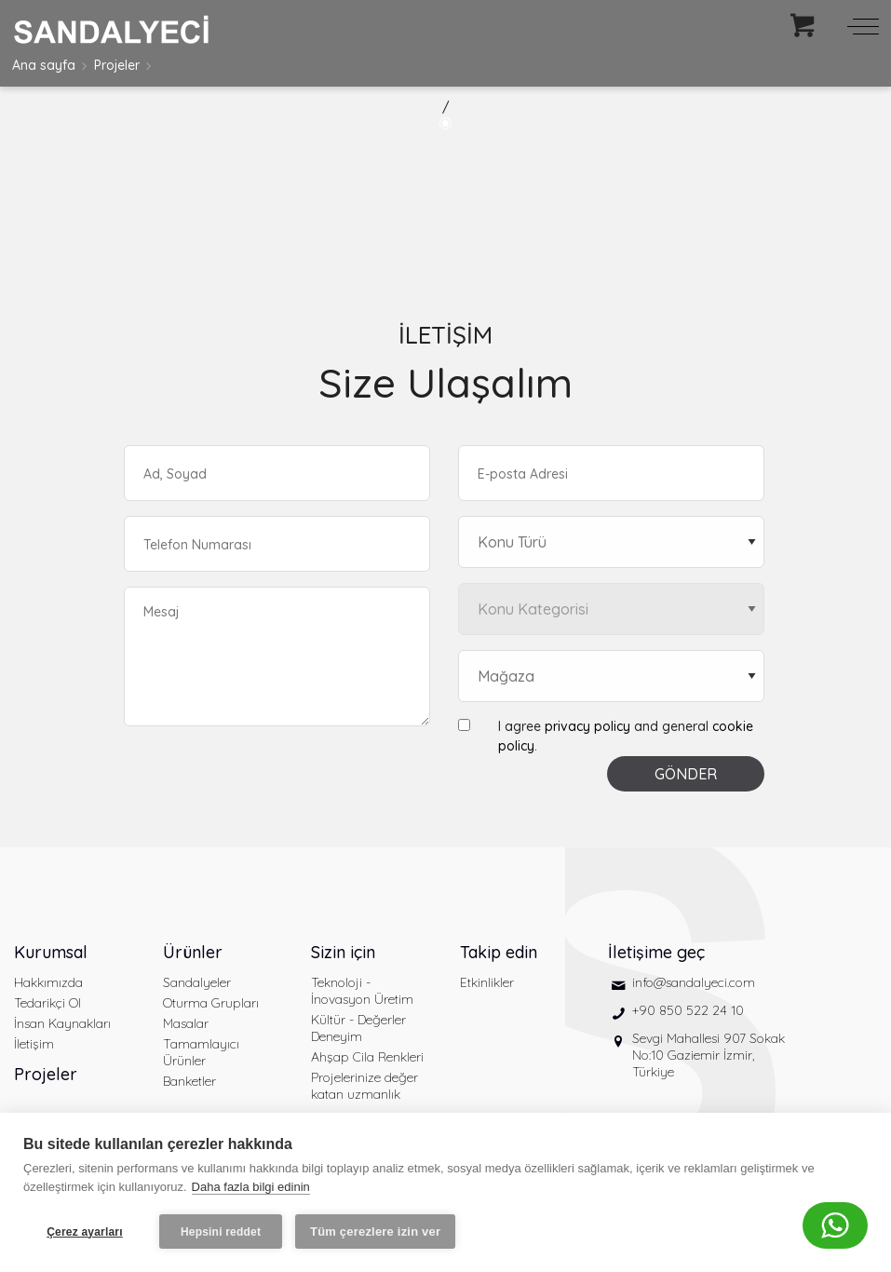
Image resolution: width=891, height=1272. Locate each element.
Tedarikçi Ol (47, 1003)
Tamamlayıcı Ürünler (201, 1052)
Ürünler (193, 952)
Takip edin (498, 952)
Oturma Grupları (211, 1003)
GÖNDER (686, 774)
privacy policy (587, 726)
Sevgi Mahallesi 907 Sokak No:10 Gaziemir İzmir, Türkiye (708, 1055)
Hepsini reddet (221, 1231)
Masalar (186, 1023)
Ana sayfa (43, 65)
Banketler (189, 1081)
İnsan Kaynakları (62, 1023)
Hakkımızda (48, 982)
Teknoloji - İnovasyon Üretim (362, 991)
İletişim (34, 1043)
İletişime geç (656, 952)
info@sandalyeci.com (693, 982)
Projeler (117, 65)
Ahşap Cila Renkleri (367, 1057)
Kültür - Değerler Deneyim (358, 1028)
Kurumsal (51, 952)
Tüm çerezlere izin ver (375, 1231)
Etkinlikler (487, 982)
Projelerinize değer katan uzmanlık (364, 1086)
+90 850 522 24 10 (688, 1010)
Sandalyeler (197, 982)
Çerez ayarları (85, 1231)
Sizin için (343, 952)
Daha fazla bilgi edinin (251, 1187)
